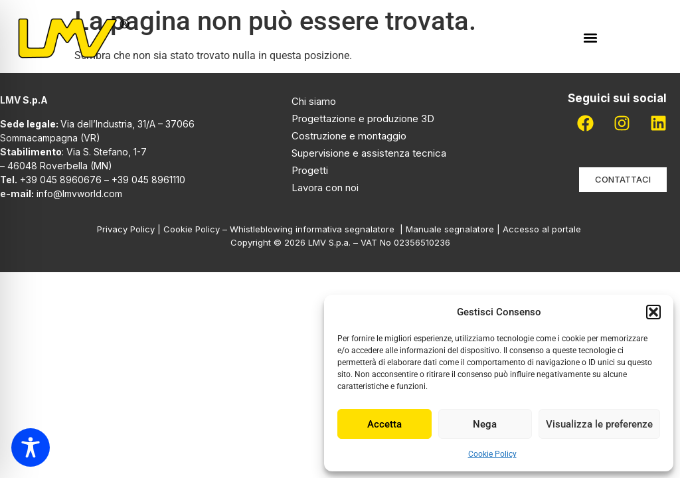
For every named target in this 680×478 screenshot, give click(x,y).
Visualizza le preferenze (599, 424)
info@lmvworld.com (79, 193)
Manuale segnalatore (451, 229)
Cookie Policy (492, 454)
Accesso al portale (543, 229)
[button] (653, 312)
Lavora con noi (325, 187)
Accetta (384, 424)
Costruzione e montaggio (349, 135)
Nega (485, 424)
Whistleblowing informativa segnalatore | (318, 229)
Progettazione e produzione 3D (363, 118)
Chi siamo (314, 101)
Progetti (310, 170)
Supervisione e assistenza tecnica (369, 153)
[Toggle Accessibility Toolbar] (30, 447)
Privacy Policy (126, 229)
